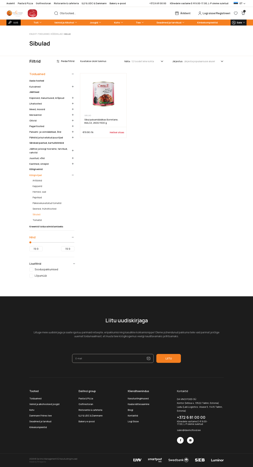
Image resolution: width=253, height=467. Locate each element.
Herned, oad (39, 191)
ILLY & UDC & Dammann (94, 3)
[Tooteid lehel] (148, 61)
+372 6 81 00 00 (157, 3)
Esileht (32, 34)
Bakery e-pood (118, 3)
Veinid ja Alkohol (64, 22)
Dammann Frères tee (40, 415)
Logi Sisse (133, 420)
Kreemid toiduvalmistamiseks (46, 226)
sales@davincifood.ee (189, 429)
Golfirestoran (43, 3)
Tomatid (37, 219)
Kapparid (37, 185)
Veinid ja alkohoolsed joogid (44, 403)
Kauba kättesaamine (138, 403)
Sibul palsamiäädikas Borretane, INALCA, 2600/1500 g (101, 121)
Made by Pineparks (37, 461)
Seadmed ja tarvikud (169, 22)
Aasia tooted (36, 80)
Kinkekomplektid (207, 22)
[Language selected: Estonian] (239, 3)
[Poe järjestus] (204, 61)
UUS (15, 22)
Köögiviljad (54, 34)
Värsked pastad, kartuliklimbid (46, 142)
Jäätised (34, 91)
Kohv (117, 22)
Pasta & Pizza (25, 3)
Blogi (130, 409)
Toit (36, 22)
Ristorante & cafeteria (66, 3)
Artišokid (37, 180)
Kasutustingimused (138, 398)
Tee (138, 22)
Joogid (94, 22)
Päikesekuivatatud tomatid (47, 202)
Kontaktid (133, 415)
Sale (239, 22)
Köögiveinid (36, 168)
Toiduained (42, 34)
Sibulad (36, 214)
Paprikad (37, 197)
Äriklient (185, 13)
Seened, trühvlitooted (44, 208)
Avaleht (10, 3)
